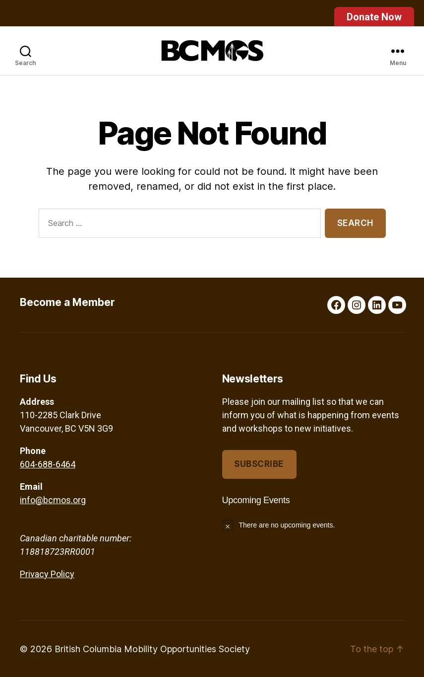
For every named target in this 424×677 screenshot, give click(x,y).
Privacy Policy (47, 574)
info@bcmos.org (53, 500)
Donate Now (374, 17)
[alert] (313, 525)
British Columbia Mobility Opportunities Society (152, 649)
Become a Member (67, 302)
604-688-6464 (47, 464)
